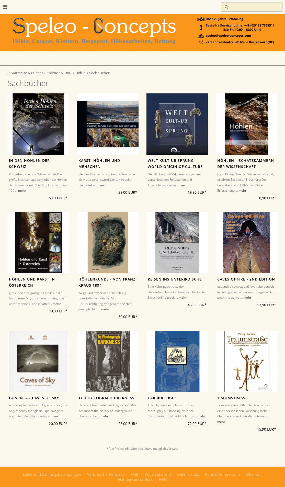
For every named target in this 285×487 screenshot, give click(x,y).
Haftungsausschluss (135, 479)
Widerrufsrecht (158, 474)
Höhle (80, 73)
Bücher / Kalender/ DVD (51, 73)
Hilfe (163, 479)
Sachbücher (99, 73)
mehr (22, 190)
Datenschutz (188, 474)
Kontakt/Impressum (222, 474)
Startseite (19, 73)
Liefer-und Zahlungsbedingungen (52, 474)
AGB (135, 474)
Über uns (254, 474)
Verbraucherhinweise (105, 474)
